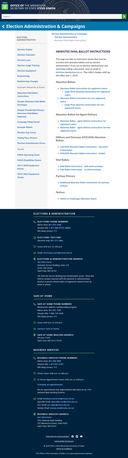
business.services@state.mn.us (58, 398)
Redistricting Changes (27, 81)
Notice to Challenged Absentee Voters (78, 198)
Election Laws (24, 60)
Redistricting (23, 76)
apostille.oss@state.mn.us (64, 401)
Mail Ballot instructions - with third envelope (81, 166)
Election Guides (24, 49)
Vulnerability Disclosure (64, 441)
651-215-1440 (55, 224)
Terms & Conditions (64, 448)
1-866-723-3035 (56, 313)
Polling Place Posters (27, 137)
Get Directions (44, 262)
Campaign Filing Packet (28, 121)
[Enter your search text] (62, 16)
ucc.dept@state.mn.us (58, 405)
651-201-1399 (55, 310)
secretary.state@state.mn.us (57, 252)
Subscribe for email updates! (57, 436)
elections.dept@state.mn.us (69, 72)
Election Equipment (26, 70)
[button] (124, 16)
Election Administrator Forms (31, 143)
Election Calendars (26, 54)
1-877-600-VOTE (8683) (60, 228)
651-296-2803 (55, 361)
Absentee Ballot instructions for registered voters (83, 88)
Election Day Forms (26, 132)
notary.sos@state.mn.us (62, 408)
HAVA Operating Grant (28, 154)
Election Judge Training (28, 65)
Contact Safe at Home (48, 328)
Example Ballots (25, 127)
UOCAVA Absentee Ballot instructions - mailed (82, 153)
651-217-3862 (57, 240)
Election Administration (65, 37)
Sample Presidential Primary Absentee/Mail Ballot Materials (30, 113)
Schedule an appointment (50, 384)
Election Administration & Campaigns (43, 26)
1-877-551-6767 (56, 364)
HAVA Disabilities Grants (29, 160)
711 (55, 231)
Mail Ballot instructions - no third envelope (80, 169)
